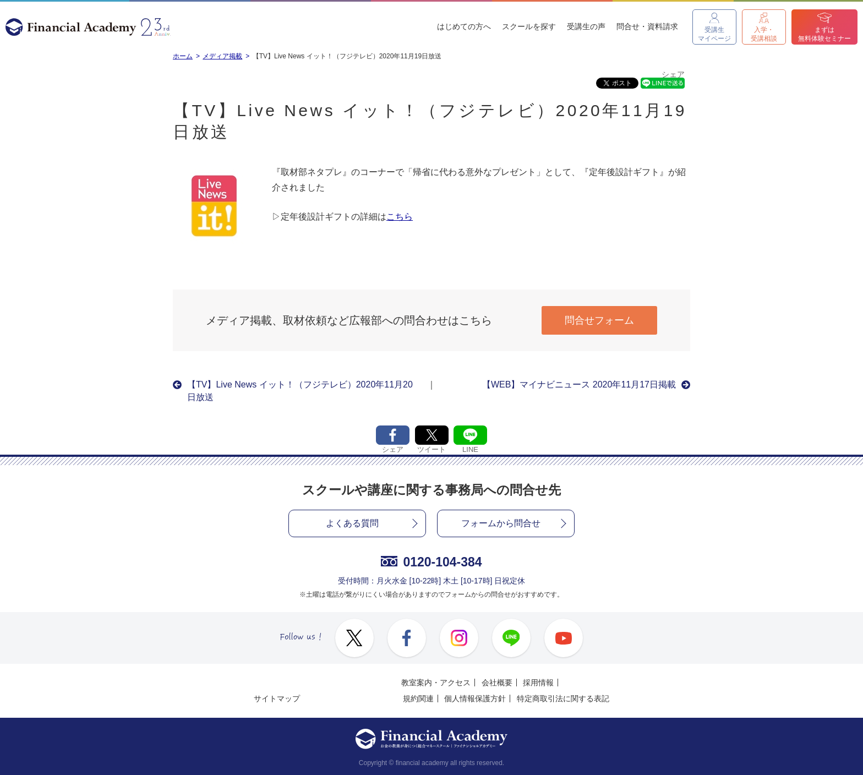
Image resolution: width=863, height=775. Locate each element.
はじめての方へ (464, 26)
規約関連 (418, 698)
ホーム (183, 56)
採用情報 (538, 682)
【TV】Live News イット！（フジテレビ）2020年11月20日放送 (300, 390)
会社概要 (497, 682)
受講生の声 (586, 26)
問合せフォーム (599, 320)
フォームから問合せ (500, 523)
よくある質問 (352, 523)
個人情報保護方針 (475, 698)
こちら (399, 216)
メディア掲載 (222, 56)
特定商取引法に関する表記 (563, 698)
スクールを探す (529, 26)
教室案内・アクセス (436, 682)
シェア (673, 74)
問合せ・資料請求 (647, 26)
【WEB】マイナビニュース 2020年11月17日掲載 (579, 384)
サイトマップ (277, 698)
